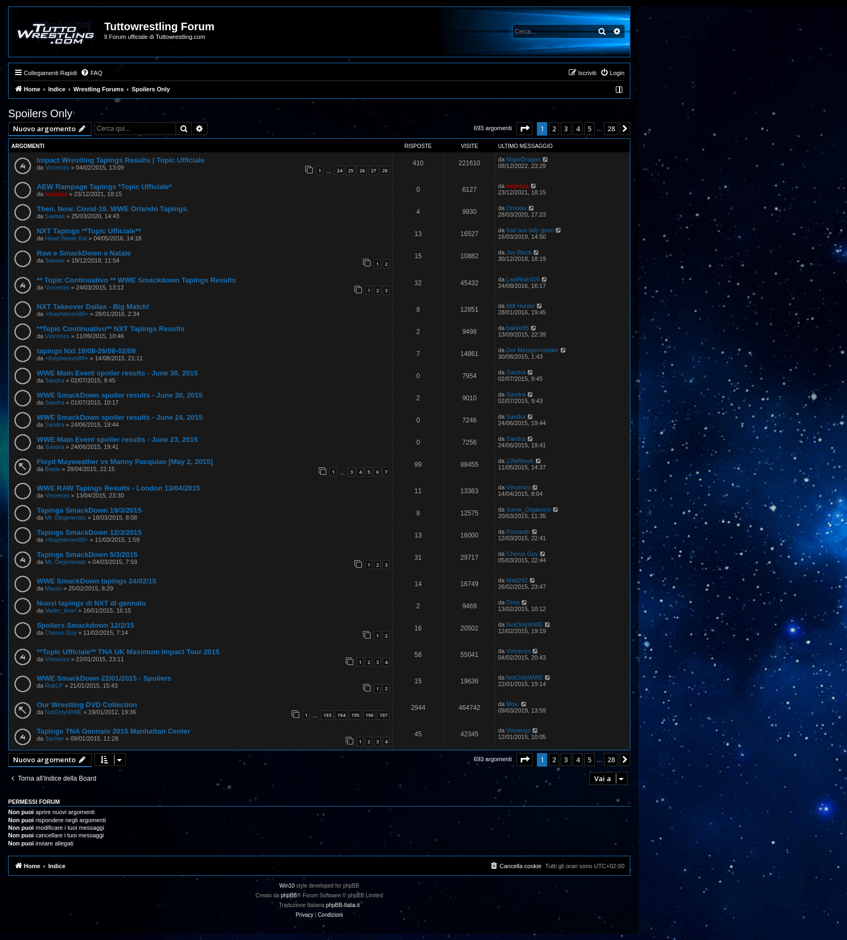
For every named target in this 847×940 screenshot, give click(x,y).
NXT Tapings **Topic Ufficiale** (89, 231)
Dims (513, 602)
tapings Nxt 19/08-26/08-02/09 (86, 351)
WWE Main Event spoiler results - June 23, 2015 (117, 439)
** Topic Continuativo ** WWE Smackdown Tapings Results (136, 280)
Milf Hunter (520, 306)
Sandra (54, 380)
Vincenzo (57, 167)
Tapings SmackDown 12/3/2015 (89, 532)
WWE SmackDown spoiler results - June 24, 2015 (120, 417)
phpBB (289, 895)
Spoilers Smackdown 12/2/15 (85, 625)
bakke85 (517, 328)
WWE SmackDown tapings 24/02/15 (96, 581)
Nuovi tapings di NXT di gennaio (91, 603)
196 (369, 715)
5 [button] (589, 128)
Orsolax (516, 208)
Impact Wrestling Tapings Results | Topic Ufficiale (121, 160)
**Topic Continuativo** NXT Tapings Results (111, 329)
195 (355, 715)
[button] (524, 128)
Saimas (55, 216)
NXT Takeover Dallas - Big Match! (93, 307)
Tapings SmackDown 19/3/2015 (89, 510)
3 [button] (566, 128)
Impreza (56, 194)
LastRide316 (523, 279)
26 (362, 170)
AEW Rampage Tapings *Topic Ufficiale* (104, 187)
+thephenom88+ (66, 314)
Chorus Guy (522, 553)
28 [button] (611, 128)
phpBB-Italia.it (343, 905)
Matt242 (517, 580)
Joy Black (519, 252)
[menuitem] (91, 72)
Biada (52, 469)
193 (327, 715)
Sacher (54, 738)
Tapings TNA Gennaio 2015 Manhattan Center (113, 731)
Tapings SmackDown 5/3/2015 (87, 554)
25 (350, 170)
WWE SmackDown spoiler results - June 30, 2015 (120, 395)
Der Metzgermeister (532, 350)
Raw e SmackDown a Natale (84, 253)
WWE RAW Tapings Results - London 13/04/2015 (118, 488)
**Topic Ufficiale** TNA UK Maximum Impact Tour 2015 (128, 652)
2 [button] (554, 128)
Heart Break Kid (66, 238)
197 (383, 715)
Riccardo (517, 531)
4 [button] (578, 128)
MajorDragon (523, 159)
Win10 (286, 886)
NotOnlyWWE (524, 624)
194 (341, 715)
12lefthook (520, 461)
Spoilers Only (40, 113)
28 (384, 170)
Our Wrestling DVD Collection (87, 705)
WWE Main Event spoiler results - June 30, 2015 (117, 373)
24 (339, 170)
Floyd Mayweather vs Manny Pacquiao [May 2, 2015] (125, 462)
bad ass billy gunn (530, 230)
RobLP (54, 685)
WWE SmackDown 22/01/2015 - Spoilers (104, 678)
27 (373, 170)
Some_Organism (528, 509)
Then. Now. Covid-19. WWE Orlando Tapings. (113, 209)
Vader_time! (61, 610)
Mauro (53, 588)
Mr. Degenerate (65, 517)
